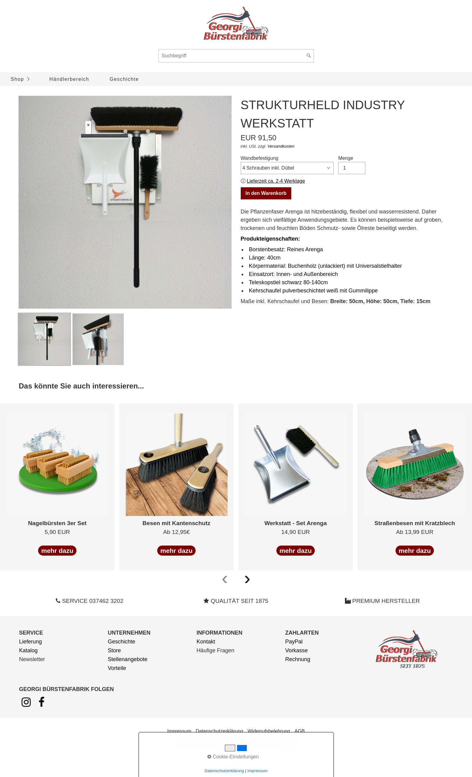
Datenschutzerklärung (219, 731)
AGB (299, 731)
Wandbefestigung (287, 165)
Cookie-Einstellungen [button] (233, 756)
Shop (17, 79)
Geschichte (124, 79)
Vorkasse (296, 650)
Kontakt (206, 642)
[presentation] (225, 578)
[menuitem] (19, 79)
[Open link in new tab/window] (26, 704)
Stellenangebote (127, 659)
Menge (351, 165)
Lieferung (30, 642)
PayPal (294, 642)
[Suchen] (309, 56)
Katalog (28, 650)
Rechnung (297, 659)
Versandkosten (281, 146)
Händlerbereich (69, 79)
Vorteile (117, 668)
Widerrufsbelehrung (268, 731)
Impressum (179, 731)
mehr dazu (57, 550)
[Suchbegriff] (236, 56)
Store (114, 650)
